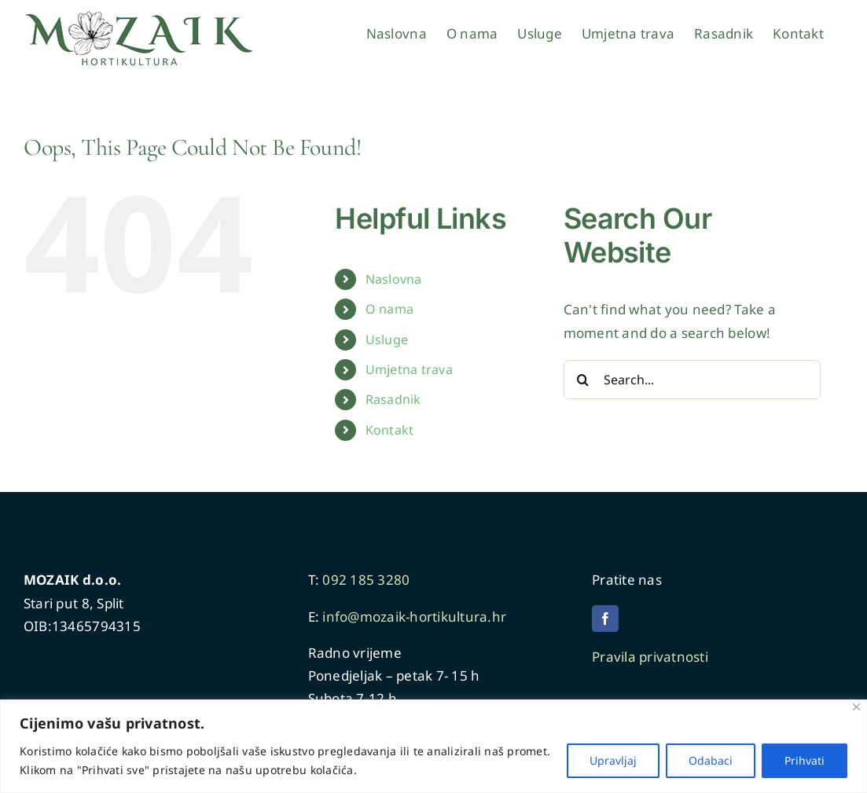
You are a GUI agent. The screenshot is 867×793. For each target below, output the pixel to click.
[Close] (856, 706)
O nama (390, 309)
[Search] (583, 379)
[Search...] (692, 379)
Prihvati (804, 760)
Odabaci (711, 760)
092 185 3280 (366, 580)
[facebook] (605, 618)
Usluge (387, 339)
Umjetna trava (409, 369)
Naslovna (394, 279)
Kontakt (390, 430)
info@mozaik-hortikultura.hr (414, 617)
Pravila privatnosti (651, 657)
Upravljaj (613, 760)
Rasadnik (393, 399)
